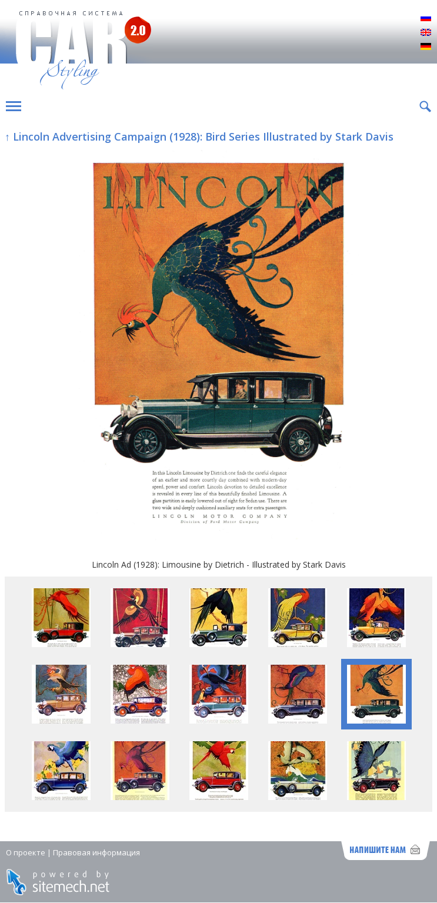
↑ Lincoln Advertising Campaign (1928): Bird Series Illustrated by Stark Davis (199, 136)
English (426, 33)
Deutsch (426, 47)
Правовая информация (96, 852)
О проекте (25, 852)
